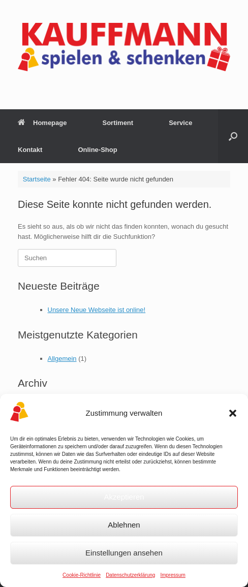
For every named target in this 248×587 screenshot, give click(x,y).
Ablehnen (124, 524)
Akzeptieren (124, 496)
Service (180, 123)
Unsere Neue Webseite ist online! (97, 310)
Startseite (37, 179)
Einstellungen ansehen (124, 552)
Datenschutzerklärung (130, 575)
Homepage (42, 123)
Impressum (172, 575)
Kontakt (30, 149)
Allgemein (62, 358)
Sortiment (117, 123)
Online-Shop (97, 149)
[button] (233, 413)
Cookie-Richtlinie (82, 575)
